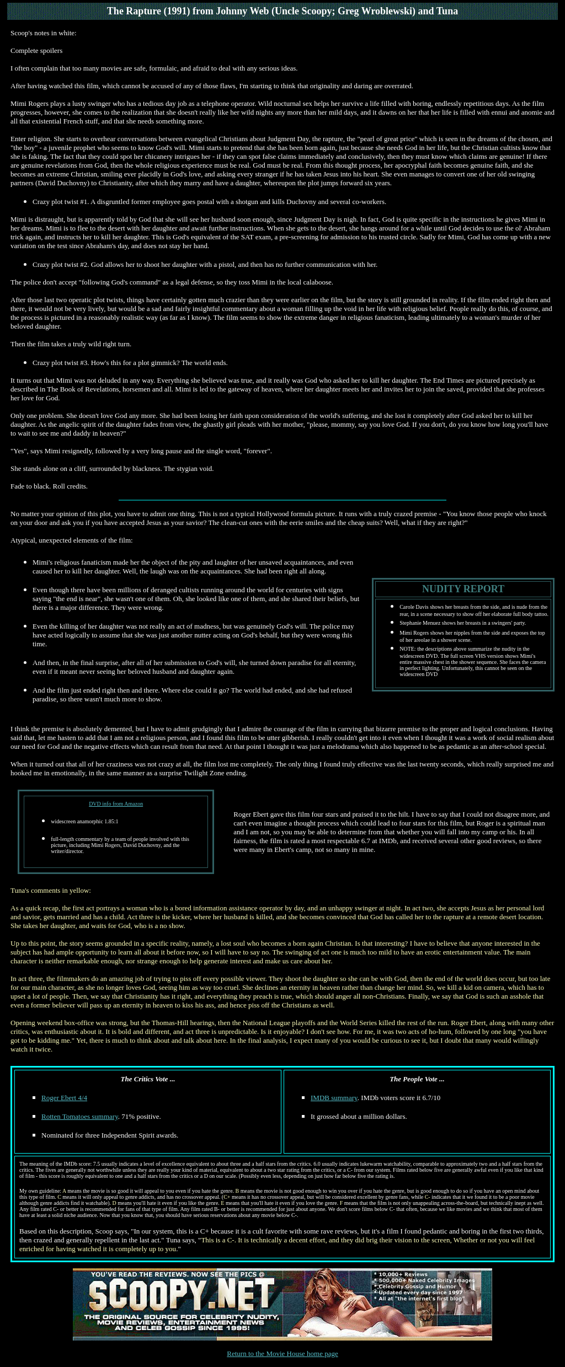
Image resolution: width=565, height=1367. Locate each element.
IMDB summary (334, 1097)
